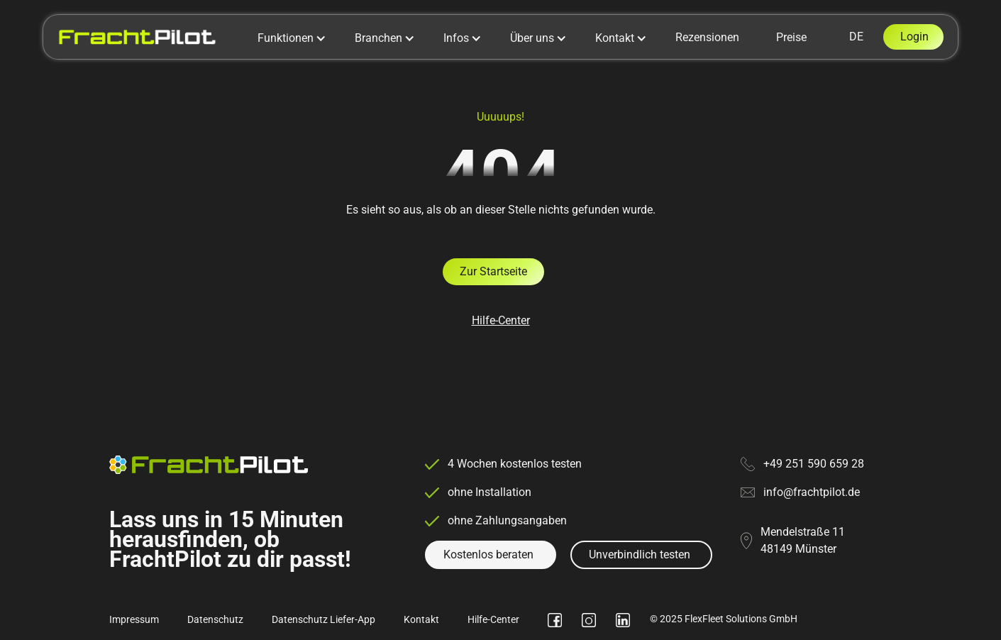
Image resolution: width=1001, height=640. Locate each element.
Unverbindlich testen (639, 554)
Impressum (134, 619)
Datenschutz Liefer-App (323, 619)
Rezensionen (707, 37)
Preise (791, 37)
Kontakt (421, 619)
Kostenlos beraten (488, 554)
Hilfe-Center (501, 320)
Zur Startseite (493, 271)
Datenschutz (215, 619)
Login (914, 36)
